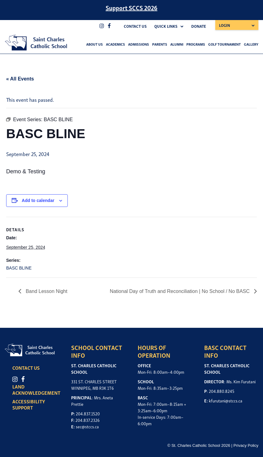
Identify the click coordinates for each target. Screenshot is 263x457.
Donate (198, 26)
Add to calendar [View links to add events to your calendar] (38, 200)
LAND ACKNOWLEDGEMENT (36, 389)
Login (224, 25)
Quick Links (165, 26)
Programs (195, 44)
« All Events (20, 78)
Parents (159, 44)
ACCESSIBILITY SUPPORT (28, 404)
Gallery (251, 44)
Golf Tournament (224, 44)
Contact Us (135, 26)
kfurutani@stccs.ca (225, 400)
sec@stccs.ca (87, 426)
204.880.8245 (221, 390)
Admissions (138, 44)
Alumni (176, 44)
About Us (94, 44)
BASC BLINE (18, 268)
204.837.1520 (88, 413)
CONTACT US (26, 368)
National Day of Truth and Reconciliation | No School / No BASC (180, 291)
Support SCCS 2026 (131, 7)
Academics (115, 44)
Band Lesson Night (45, 291)
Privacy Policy (245, 445)
